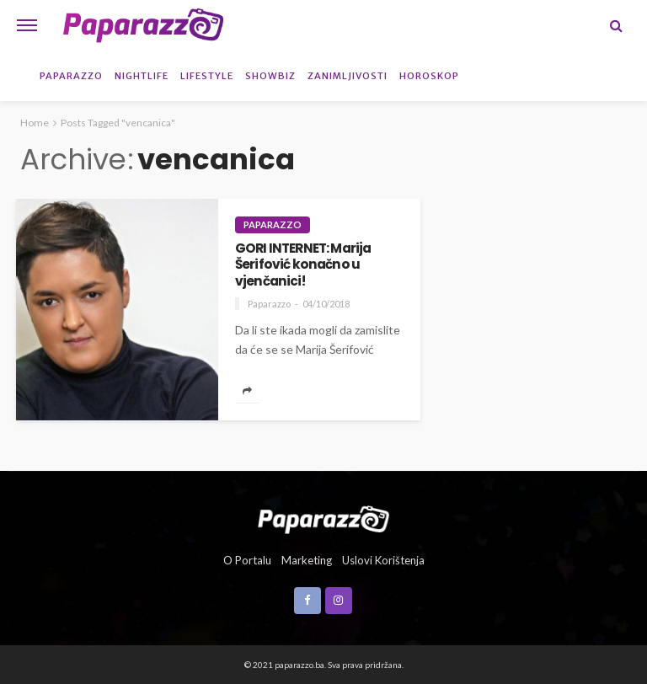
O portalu (247, 560)
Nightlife (141, 76)
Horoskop (429, 76)
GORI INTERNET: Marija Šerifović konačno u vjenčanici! (303, 264)
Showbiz (270, 76)
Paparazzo (71, 76)
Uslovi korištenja (383, 560)
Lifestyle (206, 76)
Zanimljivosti (347, 76)
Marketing (306, 560)
